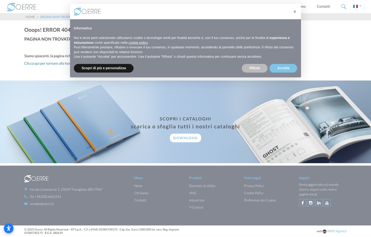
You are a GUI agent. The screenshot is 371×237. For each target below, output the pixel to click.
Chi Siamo (141, 193)
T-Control (196, 207)
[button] (295, 11)
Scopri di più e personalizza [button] (104, 68)
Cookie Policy (253, 193)
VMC (193, 193)
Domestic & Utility (202, 186)
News (138, 186)
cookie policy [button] (137, 42)
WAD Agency (337, 231)
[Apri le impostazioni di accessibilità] (8, 228)
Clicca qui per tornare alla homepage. (53, 63)
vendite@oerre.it (42, 204)
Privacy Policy (254, 186)
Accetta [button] (283, 68)
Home (30, 17)
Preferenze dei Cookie (260, 200)
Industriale (197, 200)
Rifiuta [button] (254, 68)
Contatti (323, 6)
